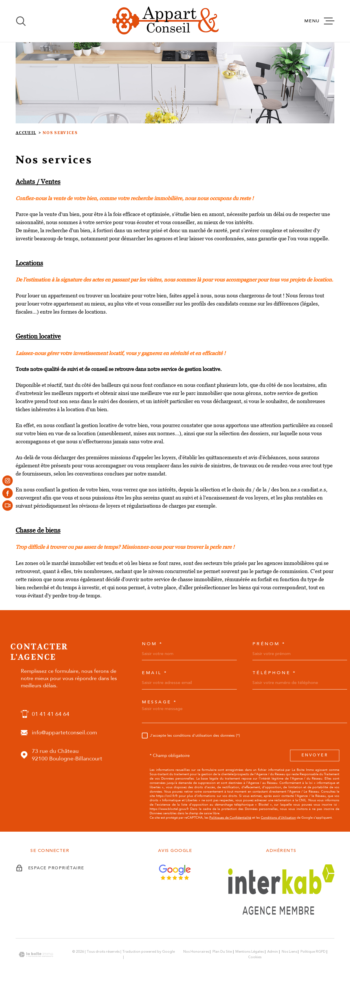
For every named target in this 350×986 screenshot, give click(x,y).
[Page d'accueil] (165, 21)
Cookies (254, 957)
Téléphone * (274, 673)
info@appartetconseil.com (64, 732)
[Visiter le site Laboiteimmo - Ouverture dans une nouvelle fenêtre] (36, 954)
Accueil (26, 132)
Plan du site (222, 951)
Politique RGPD (313, 951)
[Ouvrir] (21, 21)
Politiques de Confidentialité (230, 817)
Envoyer (314, 755)
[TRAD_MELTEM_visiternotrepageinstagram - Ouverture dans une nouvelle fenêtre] (7, 480)
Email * (155, 673)
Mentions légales (249, 951)
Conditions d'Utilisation (278, 817)
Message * (159, 702)
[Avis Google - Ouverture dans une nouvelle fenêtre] (175, 872)
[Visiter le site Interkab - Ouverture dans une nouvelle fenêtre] (281, 889)
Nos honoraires (196, 951)
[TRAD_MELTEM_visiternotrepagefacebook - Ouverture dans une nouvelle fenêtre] (7, 493)
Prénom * (269, 644)
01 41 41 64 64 (50, 714)
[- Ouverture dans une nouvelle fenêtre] (7, 505)
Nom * (152, 644)
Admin (272, 951)
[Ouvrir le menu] (319, 21)
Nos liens (289, 951)
